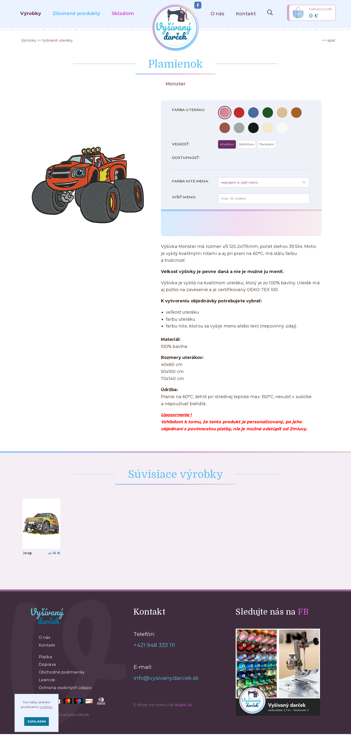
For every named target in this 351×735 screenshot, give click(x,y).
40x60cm (227, 145)
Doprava (47, 665)
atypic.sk (183, 705)
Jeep (27, 554)
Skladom (123, 13)
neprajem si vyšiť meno (239, 183)
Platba (45, 657)
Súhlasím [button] (36, 721)
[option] (87, 176)
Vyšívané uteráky (57, 40)
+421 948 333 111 (154, 646)
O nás (218, 13)
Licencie (47, 680)
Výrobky (30, 13)
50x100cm (246, 145)
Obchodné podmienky (62, 673)
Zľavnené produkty (76, 13)
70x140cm (266, 145)
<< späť (328, 40)
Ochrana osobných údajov (65, 688)
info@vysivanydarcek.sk (166, 678)
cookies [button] (45, 707)
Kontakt (246, 13)
